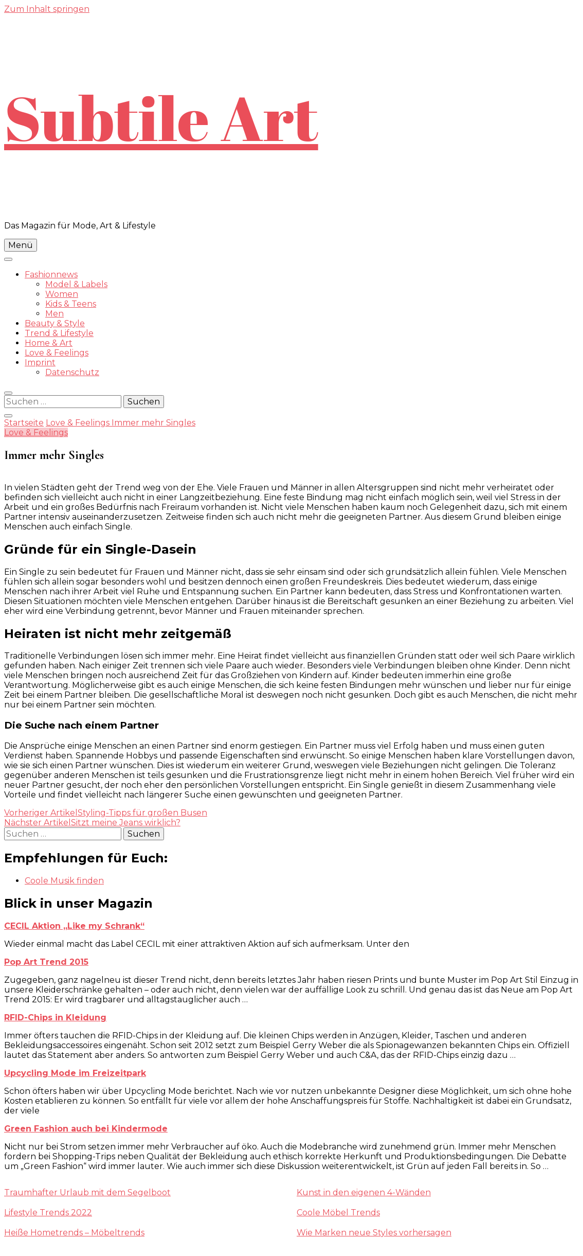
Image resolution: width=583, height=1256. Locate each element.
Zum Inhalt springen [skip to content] (46, 9)
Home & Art (48, 343)
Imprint (40, 362)
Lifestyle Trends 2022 (48, 1212)
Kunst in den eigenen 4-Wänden (364, 1192)
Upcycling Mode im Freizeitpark (75, 1073)
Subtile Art (161, 117)
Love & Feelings (56, 353)
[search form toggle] (8, 393)
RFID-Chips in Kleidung (55, 1017)
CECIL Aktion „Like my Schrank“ (74, 926)
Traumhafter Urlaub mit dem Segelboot (87, 1192)
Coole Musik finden (64, 881)
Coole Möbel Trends (338, 1212)
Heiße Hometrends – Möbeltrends (74, 1232)
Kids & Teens (70, 304)
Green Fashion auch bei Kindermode (86, 1129)
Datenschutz (72, 372)
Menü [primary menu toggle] (20, 245)
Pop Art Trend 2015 (46, 962)
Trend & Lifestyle (59, 333)
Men (54, 314)
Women (61, 294)
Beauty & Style (55, 323)
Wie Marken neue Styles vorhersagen (374, 1232)
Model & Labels (76, 284)
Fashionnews (51, 274)
